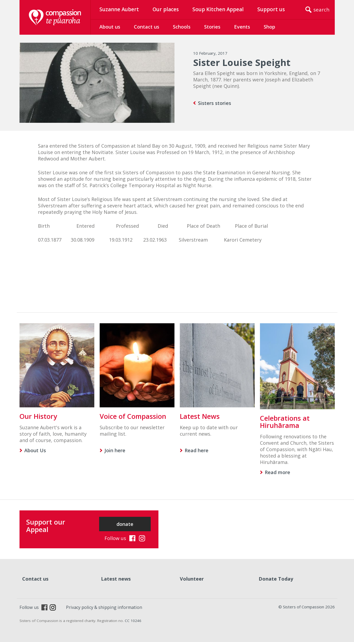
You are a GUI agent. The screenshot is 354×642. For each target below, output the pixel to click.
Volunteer (192, 579)
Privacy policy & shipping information (104, 607)
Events (242, 26)
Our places (166, 9)
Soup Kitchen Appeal (218, 9)
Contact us (146, 26)
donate (124, 524)
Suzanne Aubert (119, 9)
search (321, 9)
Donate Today (276, 579)
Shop (269, 26)
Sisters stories (214, 103)
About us (109, 26)
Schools (181, 26)
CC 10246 (133, 620)
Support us (271, 9)
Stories (212, 26)
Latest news (116, 579)
